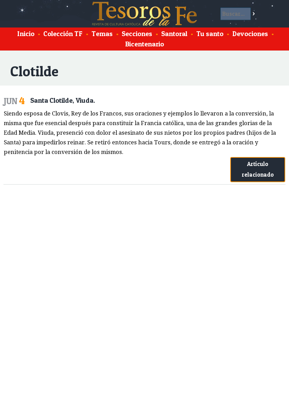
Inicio (25, 34)
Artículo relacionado (258, 169)
